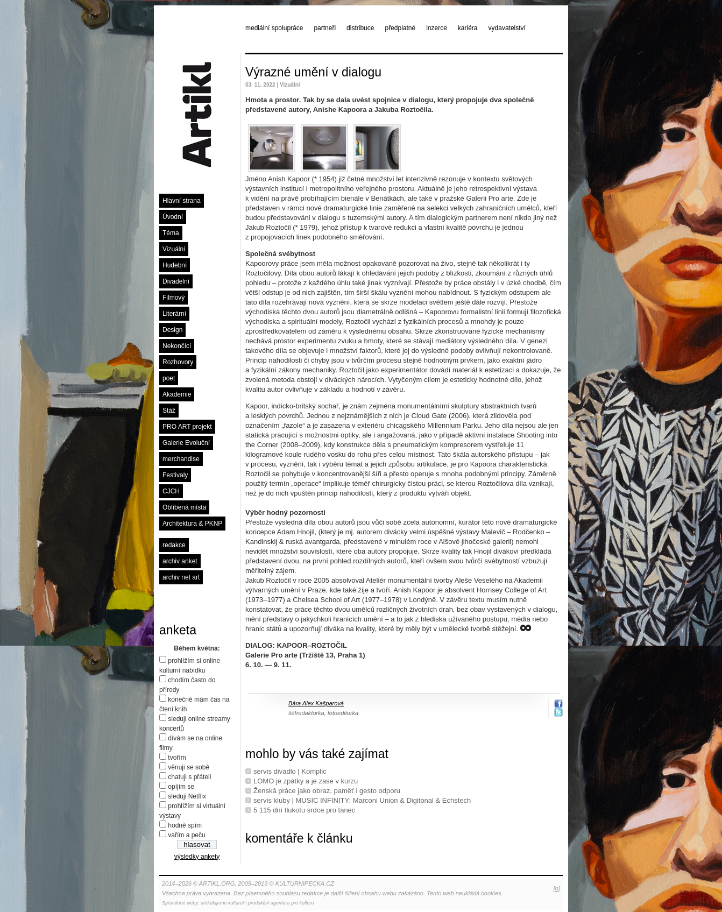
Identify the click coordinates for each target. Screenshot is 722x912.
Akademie (176, 394)
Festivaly (175, 475)
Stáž (168, 410)
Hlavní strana (181, 200)
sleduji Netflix (187, 796)
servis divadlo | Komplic (290, 771)
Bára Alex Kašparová (316, 703)
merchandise (181, 459)
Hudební (174, 265)
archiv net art (181, 577)
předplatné (400, 28)
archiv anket (179, 561)
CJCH (171, 491)
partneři (325, 28)
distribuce (360, 28)
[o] (557, 888)
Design (172, 330)
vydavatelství (507, 28)
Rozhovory (177, 362)
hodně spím (185, 825)
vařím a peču (186, 835)
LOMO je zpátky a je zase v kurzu (305, 781)
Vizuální (173, 249)
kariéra (468, 28)
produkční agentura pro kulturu (281, 903)
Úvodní (172, 217)
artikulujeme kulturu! (222, 903)
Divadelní (175, 281)
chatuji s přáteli (189, 777)
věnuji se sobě (188, 767)
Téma (170, 233)
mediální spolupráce (274, 28)
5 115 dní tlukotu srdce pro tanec (304, 810)
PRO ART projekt (187, 426)
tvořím (177, 757)
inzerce (436, 28)
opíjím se (181, 786)
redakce (174, 545)
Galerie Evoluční (186, 443)
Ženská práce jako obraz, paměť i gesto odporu (326, 791)
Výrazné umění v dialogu (313, 72)
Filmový (173, 297)
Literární (174, 313)
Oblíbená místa (184, 507)
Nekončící (176, 346)
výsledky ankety (197, 856)
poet (168, 378)
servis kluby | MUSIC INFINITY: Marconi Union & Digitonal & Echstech (362, 800)
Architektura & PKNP (192, 523)
